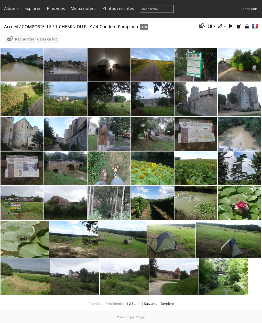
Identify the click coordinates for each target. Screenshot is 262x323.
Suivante (150, 303)
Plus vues (56, 8)
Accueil (11, 26)
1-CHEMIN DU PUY (73, 26)
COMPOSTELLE (36, 26)
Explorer (33, 8)
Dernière (167, 303)
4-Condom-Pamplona (117, 26)
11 (139, 303)
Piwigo (140, 317)
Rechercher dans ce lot (36, 39)
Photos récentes (118, 8)
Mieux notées (83, 8)
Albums (11, 8)
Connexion (249, 8)
